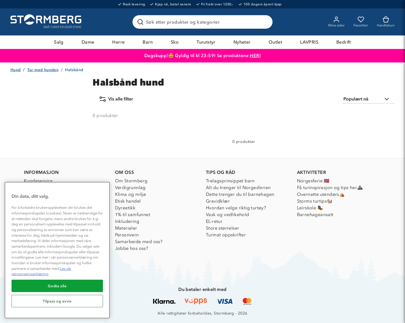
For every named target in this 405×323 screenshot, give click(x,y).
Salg (59, 42)
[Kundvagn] (386, 22)
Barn (148, 42)
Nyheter (242, 42)
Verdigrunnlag (130, 187)
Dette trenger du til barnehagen (240, 194)
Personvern (127, 234)
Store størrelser (222, 228)
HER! (255, 55)
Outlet (275, 42)
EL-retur (214, 221)
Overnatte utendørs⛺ (321, 194)
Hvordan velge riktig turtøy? (236, 207)
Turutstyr (206, 42)
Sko (175, 42)
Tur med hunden (43, 70)
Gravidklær (218, 201)
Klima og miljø (130, 194)
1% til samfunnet (132, 214)
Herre (118, 42)
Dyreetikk (125, 207)
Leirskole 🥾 (310, 207)
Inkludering (127, 221)
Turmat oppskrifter (226, 234)
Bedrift (343, 42)
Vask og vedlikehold (227, 214)
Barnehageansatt (315, 214)
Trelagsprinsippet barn (230, 180)
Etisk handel (128, 201)
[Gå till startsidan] (46, 22)
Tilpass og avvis (57, 301)
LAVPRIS (309, 42)
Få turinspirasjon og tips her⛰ (330, 187)
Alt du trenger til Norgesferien (238, 187)
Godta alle (57, 286)
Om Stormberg (131, 180)
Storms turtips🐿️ (315, 201)
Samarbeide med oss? (139, 241)
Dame (88, 42)
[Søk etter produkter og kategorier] (203, 22)
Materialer (126, 228)
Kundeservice (38, 180)
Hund (15, 70)
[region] (57, 250)
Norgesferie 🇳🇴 (313, 180)
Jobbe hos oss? (131, 248)
